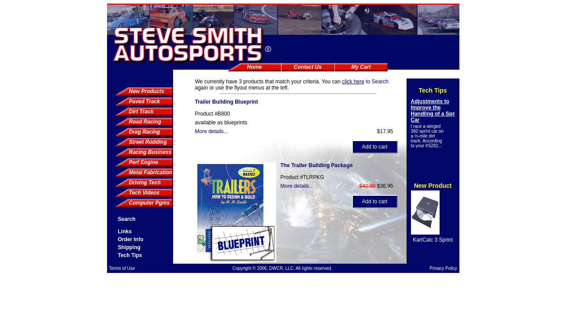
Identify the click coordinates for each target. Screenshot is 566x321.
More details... (211, 131)
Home (254, 67)
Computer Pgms (149, 203)
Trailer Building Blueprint (226, 102)
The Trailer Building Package (317, 165)
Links (125, 231)
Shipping (129, 247)
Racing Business (150, 152)
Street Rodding (148, 142)
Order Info (131, 239)
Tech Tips (130, 255)
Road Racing (145, 122)
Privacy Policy (443, 268)
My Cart (360, 67)
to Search (365, 81)
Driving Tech (145, 182)
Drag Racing (144, 132)
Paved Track (144, 101)
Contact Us (308, 67)
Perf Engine (144, 162)
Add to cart (374, 147)
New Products (146, 91)
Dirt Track (141, 111)
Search (127, 219)
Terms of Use (122, 268)
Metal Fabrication (151, 172)
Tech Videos (144, 193)
